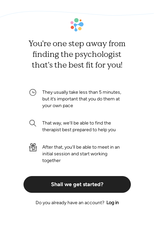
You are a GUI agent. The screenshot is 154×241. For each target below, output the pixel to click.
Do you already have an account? (77, 202)
